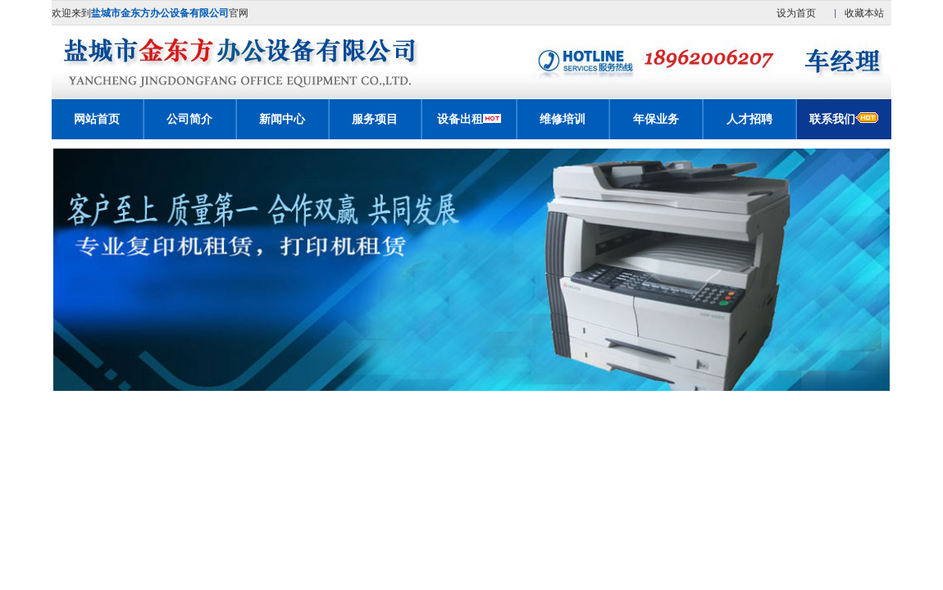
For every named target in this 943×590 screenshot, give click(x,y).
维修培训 (562, 119)
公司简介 (189, 119)
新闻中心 (282, 119)
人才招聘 (749, 119)
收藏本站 (864, 13)
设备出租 (460, 119)
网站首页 (97, 119)
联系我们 (843, 119)
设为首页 (796, 13)
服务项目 (375, 119)
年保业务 (656, 119)
